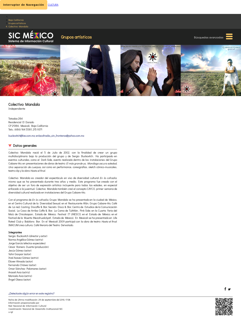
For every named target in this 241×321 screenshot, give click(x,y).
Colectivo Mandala (18, 26)
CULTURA (53, 4)
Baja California (16, 19)
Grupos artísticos (17, 23)
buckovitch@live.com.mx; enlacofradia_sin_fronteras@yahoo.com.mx (46, 135)
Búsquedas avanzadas (208, 37)
